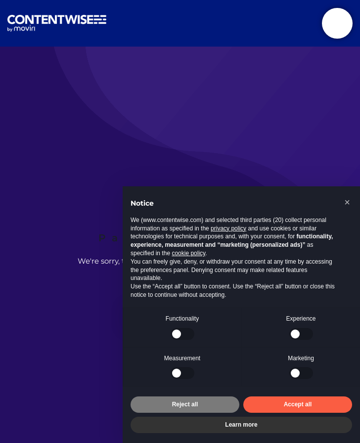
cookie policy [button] (188, 253)
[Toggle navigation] (337, 23)
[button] (347, 202)
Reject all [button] (185, 404)
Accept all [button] (298, 404)
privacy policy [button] (228, 228)
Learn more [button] (241, 424)
